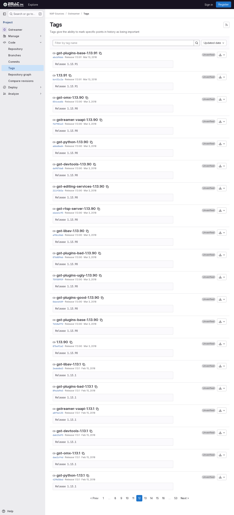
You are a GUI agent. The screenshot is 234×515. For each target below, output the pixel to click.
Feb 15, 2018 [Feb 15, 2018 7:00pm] (88, 368)
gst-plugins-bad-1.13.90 (76, 253)
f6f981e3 (58, 123)
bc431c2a (58, 79)
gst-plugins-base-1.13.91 (76, 53)
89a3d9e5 (58, 390)
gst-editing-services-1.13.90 (80, 186)
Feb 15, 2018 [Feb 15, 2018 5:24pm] (88, 479)
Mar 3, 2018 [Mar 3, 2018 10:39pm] (90, 257)
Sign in (209, 4)
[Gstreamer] (23, 30)
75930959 (58, 279)
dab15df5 (58, 435)
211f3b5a (58, 190)
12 (139, 498)
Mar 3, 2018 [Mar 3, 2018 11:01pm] (90, 101)
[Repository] (23, 49)
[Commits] (23, 62)
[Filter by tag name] (123, 43)
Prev (94, 498)
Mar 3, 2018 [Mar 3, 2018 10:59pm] (90, 123)
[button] (209, 55)
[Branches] (23, 55)
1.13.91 (61, 75)
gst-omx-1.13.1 (68, 453)
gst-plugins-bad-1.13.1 (74, 386)
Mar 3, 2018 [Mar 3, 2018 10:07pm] (90, 323)
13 (145, 498)
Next (185, 498)
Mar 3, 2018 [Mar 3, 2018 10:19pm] (90, 301)
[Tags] (23, 68)
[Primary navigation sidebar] (5, 14)
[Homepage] (13, 5)
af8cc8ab (58, 235)
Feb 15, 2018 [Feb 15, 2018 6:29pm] (88, 412)
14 (151, 498)
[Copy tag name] (100, 53)
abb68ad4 (58, 146)
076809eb (58, 257)
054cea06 (58, 101)
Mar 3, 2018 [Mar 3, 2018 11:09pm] (90, 190)
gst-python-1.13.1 (70, 475)
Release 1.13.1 (72, 368)
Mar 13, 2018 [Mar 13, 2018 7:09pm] (90, 79)
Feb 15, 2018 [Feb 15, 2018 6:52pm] (88, 390)
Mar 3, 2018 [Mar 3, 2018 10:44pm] (90, 235)
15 (157, 498)
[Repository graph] (23, 74)
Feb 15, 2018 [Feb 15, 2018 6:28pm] (88, 435)
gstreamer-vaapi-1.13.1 (75, 408)
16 (163, 498)
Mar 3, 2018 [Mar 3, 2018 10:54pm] (90, 168)
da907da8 (58, 168)
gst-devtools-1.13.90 (73, 164)
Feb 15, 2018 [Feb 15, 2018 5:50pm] (88, 457)
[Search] (197, 43)
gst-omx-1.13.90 (70, 97)
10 (127, 498)
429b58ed (58, 479)
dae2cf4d (58, 457)
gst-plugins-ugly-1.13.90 (76, 275)
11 (133, 498)
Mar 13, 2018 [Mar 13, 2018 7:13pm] (90, 57)
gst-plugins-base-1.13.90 (77, 320)
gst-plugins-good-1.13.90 (77, 297)
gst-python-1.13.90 (72, 142)
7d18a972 (58, 323)
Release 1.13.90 (73, 101)
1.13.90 (62, 342)
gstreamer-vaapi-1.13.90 (77, 120)
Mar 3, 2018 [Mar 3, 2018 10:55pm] (90, 146)
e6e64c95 (58, 212)
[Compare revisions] (23, 81)
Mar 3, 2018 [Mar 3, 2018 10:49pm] (90, 212)
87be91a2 (58, 346)
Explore (33, 4)
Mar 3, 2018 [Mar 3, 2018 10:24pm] (90, 279)
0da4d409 (58, 301)
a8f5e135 (58, 412)
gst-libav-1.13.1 (68, 364)
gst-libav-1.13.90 (70, 231)
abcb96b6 (58, 57)
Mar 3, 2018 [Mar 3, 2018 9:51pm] (90, 346)
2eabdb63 (58, 368)
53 (175, 498)
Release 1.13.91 (73, 57)
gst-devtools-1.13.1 (72, 431)
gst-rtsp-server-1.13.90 (76, 208)
